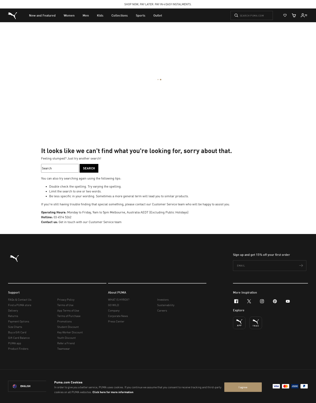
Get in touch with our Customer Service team (90, 222)
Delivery (13, 310)
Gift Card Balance (19, 337)
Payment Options (18, 321)
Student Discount (68, 326)
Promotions (64, 321)
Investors (163, 299)
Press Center (116, 321)
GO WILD (113, 305)
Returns (13, 316)
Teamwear (63, 348)
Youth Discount (66, 337)
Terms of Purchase (68, 316)
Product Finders (18, 348)
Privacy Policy (65, 299)
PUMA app (14, 343)
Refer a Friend (66, 343)
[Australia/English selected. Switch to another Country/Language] (30, 386)
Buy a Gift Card (17, 332)
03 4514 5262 (62, 217)
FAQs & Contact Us (19, 299)
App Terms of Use (68, 310)
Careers (162, 310)
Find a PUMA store (19, 305)
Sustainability (165, 305)
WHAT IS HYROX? (118, 299)
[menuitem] (42, 15)
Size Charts (15, 326)
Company (114, 310)
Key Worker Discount (70, 332)
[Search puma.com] (252, 15)
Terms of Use (65, 305)
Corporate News (118, 316)
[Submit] (236, 15)
